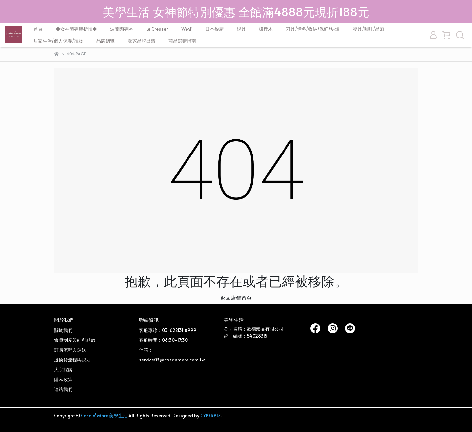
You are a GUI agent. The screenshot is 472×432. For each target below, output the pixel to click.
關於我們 (63, 330)
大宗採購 (63, 369)
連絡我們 (63, 389)
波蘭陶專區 (121, 29)
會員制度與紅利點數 (74, 340)
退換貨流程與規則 (72, 360)
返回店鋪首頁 (236, 297)
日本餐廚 (214, 29)
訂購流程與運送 (70, 350)
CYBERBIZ (210, 415)
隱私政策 (63, 379)
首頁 (38, 29)
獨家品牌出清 (141, 41)
